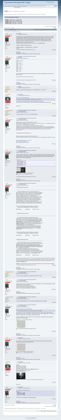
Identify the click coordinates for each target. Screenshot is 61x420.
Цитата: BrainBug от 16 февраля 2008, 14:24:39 (23, 390)
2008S (22, 36)
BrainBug (8, 94)
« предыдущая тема (47, 26)
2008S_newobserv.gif (19, 328)
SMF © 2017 (30, 417)
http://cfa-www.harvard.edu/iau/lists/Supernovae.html (24, 76)
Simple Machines (34, 417)
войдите (18, 6)
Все (11, 27)
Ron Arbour (32, 43)
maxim (7, 86)
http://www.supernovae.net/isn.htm (22, 141)
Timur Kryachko (9, 110)
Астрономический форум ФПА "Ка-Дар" (17, 2)
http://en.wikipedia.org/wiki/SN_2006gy (22, 142)
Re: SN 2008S (20, 94)
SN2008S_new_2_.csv (19, 352)
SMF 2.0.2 (26, 417)
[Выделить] (19, 159)
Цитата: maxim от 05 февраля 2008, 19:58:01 (22, 97)
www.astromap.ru (19, 84)
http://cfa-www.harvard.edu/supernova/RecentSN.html (36, 123)
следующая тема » (54, 26)
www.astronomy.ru (27, 114)
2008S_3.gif (18, 351)
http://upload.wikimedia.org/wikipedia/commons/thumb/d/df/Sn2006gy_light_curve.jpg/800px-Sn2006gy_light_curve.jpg (35, 137)
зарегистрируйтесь (24, 6)
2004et (46, 38)
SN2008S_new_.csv (19, 319)
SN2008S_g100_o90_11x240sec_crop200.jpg (23, 379)
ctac (7, 33)
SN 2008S (19, 33)
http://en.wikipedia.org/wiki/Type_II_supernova (23, 140)
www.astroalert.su (19, 83)
